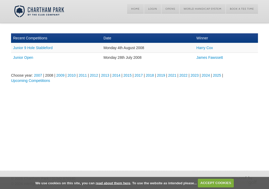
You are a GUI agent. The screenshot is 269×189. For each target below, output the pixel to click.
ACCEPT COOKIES (215, 183)
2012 (94, 75)
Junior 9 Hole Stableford (33, 48)
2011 (83, 75)
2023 (194, 75)
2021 (172, 75)
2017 (138, 75)
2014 (116, 75)
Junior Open (23, 57)
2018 (150, 75)
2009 (60, 75)
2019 (161, 75)
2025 (217, 75)
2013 (105, 75)
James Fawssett (209, 57)
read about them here (113, 183)
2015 (127, 75)
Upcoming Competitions (30, 80)
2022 (183, 75)
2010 (72, 75)
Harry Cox (204, 48)
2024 (206, 75)
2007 (38, 75)
